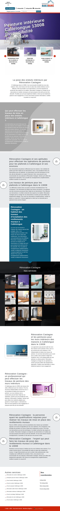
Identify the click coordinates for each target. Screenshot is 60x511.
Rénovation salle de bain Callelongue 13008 (17, 488)
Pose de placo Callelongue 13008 (14, 499)
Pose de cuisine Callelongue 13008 (15, 483)
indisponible (19, 8)
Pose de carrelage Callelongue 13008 (15, 494)
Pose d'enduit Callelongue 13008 (14, 480)
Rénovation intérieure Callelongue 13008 (16, 491)
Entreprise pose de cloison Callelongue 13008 (17, 477)
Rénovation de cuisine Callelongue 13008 (16, 474)
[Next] (55, 56)
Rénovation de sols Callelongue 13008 (15, 497)
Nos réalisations (10, 8)
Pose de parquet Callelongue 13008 (15, 486)
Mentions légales (27, 508)
